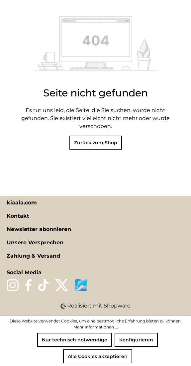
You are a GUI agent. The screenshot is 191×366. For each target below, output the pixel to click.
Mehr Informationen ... (95, 326)
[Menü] (9, 12)
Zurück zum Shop (95, 143)
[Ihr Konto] (170, 12)
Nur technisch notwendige (74, 340)
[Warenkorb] (182, 12)
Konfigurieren (136, 340)
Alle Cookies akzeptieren (98, 356)
